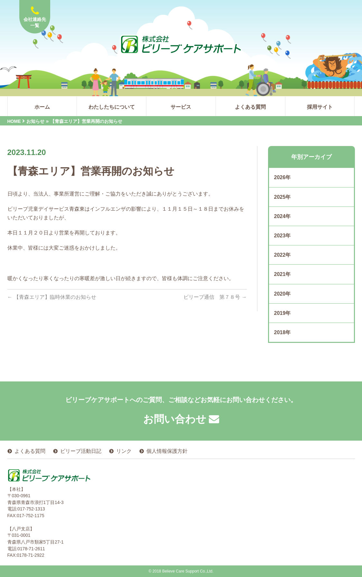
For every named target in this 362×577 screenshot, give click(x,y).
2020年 (282, 294)
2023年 (282, 235)
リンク (124, 451)
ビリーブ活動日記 (80, 451)
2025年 (282, 197)
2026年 (282, 177)
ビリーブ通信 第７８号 (214, 297)
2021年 (282, 274)
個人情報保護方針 (167, 451)
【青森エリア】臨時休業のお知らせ (51, 297)
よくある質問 (29, 451)
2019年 (282, 313)
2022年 (282, 255)
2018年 (282, 332)
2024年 (282, 216)
